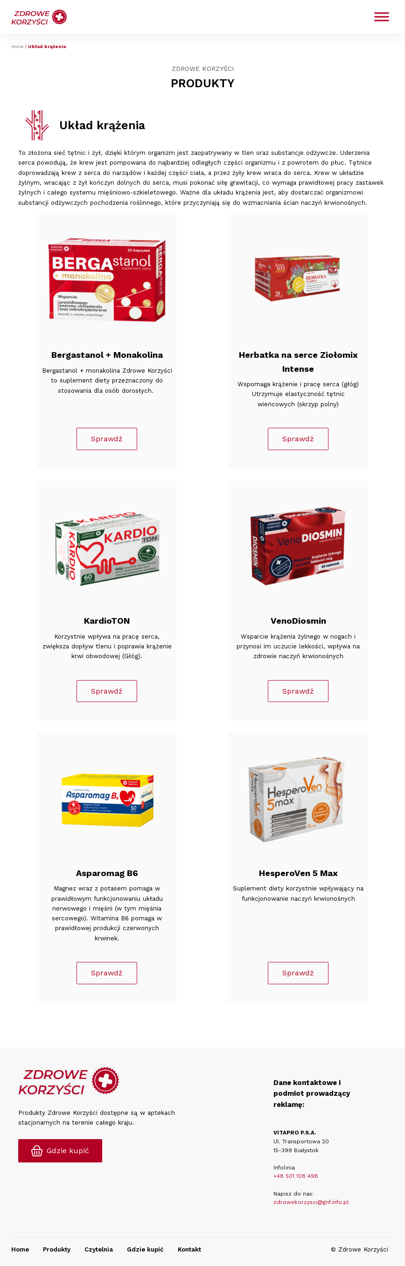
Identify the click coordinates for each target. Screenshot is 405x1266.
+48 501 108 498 (295, 1177)
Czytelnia (98, 1249)
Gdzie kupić (145, 1249)
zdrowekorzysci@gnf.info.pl (311, 1203)
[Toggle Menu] (381, 17)
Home (17, 46)
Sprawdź (107, 439)
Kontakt (189, 1249)
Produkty (56, 1249)
